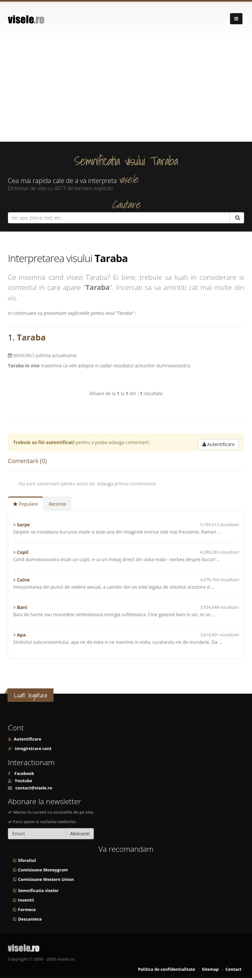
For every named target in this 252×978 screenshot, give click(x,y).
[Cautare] (236, 217)
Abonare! (80, 833)
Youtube (23, 781)
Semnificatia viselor (38, 890)
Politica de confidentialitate (166, 969)
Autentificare (218, 444)
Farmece (27, 909)
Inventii (26, 900)
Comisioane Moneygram (43, 870)
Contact (233, 969)
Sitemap (210, 969)
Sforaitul (27, 860)
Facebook (24, 773)
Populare (25, 504)
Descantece (30, 919)
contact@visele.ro (33, 788)
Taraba (31, 337)
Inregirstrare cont (33, 748)
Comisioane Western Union (46, 879)
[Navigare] (236, 18)
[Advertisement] (126, 92)
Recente (57, 504)
